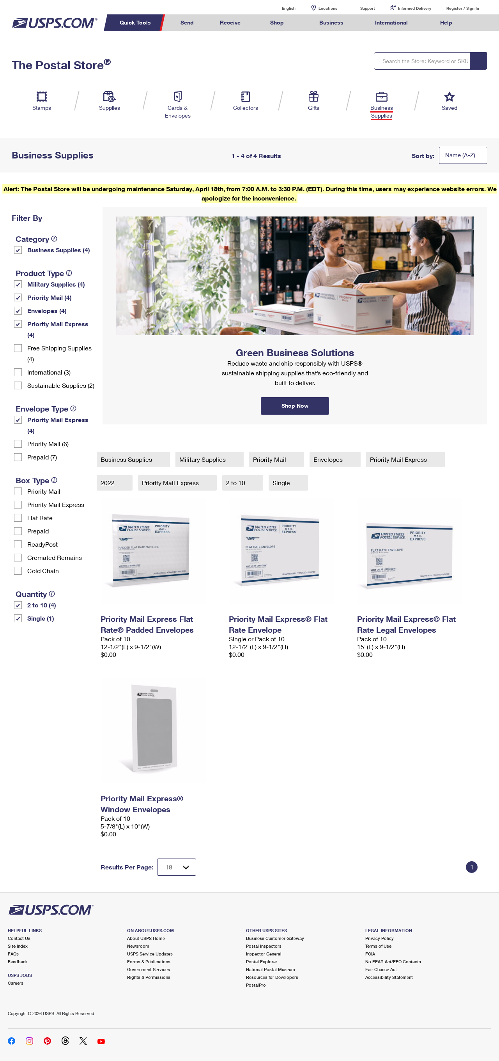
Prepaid (38, 531)
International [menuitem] (391, 22)
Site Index (18, 945)
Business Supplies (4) (58, 249)
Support (367, 8)
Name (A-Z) (460, 154)
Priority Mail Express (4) (57, 329)
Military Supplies (203, 459)
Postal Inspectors (263, 945)
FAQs (13, 953)
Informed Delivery (414, 8)
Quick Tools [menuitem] (135, 22)
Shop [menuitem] (277, 22)
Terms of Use (378, 945)
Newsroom (138, 945)
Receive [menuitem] (230, 22)
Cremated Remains (54, 557)
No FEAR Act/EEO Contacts (393, 961)
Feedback (18, 961)
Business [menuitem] (331, 22)
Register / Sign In (462, 8)
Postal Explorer (261, 961)
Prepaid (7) (42, 457)
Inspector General (263, 953)
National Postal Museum (270, 969)
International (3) (49, 372)
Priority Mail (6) (48, 443)
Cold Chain (43, 570)
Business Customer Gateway (275, 938)
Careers (15, 982)
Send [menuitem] (187, 22)
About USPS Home (146, 938)
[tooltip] (54, 239)
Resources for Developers (272, 977)
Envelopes (328, 459)
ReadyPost (42, 544)
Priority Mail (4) (49, 297)
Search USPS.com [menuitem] (480, 22)
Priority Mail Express (55, 504)
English (281, 8)
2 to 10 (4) (41, 605)
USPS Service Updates (150, 953)
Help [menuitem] (446, 22)
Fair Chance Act (381, 969)
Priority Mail (43, 491)
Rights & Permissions (148, 977)
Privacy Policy (379, 938)
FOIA (370, 953)
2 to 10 (236, 482)
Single (282, 482)
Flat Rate (40, 517)
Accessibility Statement (389, 977)
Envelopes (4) (47, 310)
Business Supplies (127, 459)
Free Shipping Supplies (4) (59, 353)
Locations (328, 8)
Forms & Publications (148, 961)
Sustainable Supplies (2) (60, 385)
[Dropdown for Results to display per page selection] (176, 867)
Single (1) (40, 618)
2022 (108, 482)
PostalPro (256, 984)
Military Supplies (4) (56, 284)
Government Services (148, 969)
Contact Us (19, 938)
